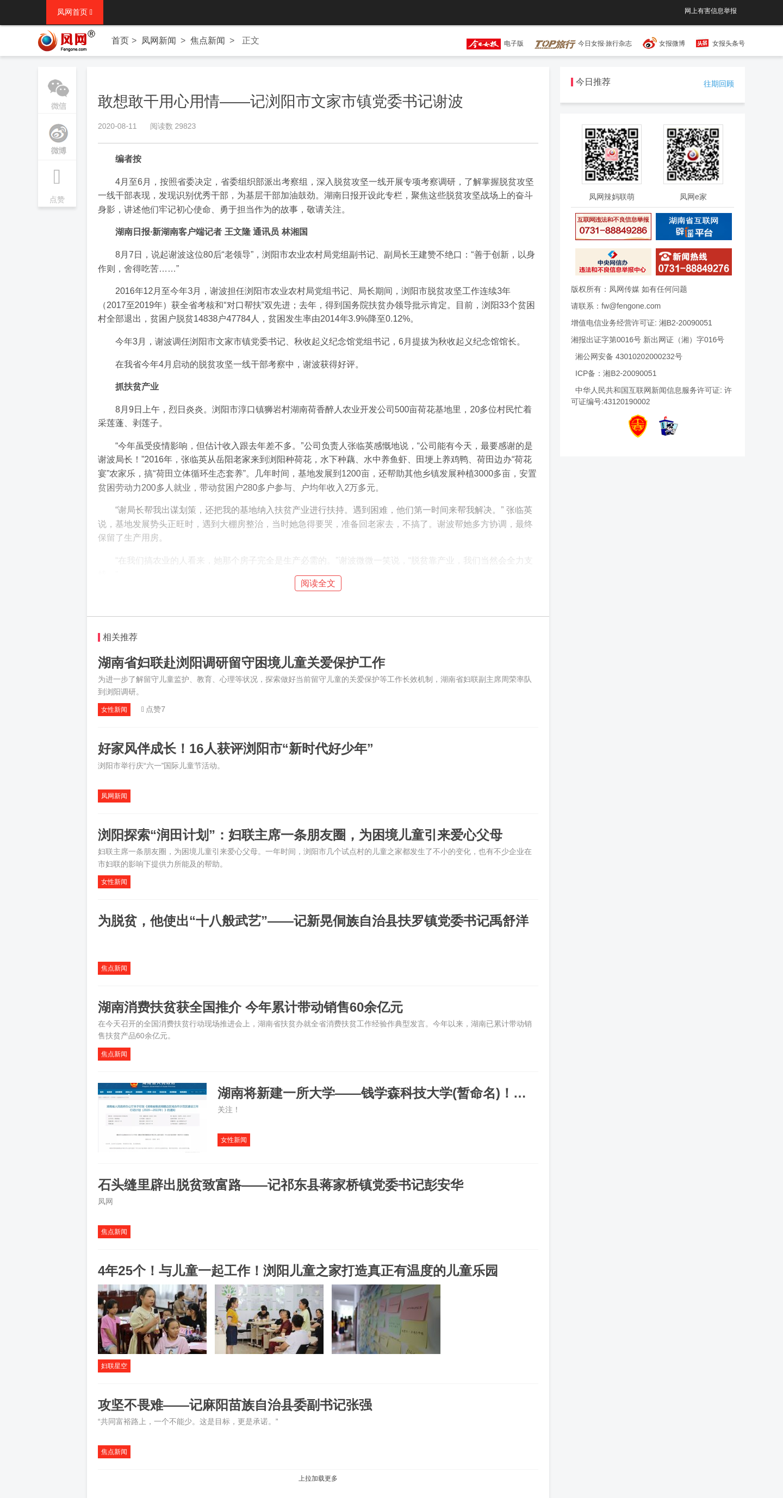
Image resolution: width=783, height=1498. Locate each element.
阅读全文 (318, 583)
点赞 (57, 182)
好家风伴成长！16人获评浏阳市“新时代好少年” (236, 748)
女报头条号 (728, 43)
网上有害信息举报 (711, 11)
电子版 (490, 43)
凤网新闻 (158, 40)
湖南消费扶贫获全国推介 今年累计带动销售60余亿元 (250, 1007)
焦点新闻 (207, 40)
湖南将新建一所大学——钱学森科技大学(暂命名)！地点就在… (398, 1093)
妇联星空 (114, 1366)
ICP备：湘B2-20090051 (615, 373)
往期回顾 (719, 83)
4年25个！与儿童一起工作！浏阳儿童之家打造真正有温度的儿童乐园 (298, 1270)
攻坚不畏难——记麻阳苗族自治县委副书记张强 (235, 1404)
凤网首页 (74, 12)
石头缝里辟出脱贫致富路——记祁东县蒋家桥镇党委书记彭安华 (280, 1184)
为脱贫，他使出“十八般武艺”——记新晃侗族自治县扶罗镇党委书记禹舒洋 (313, 920)
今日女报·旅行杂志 (583, 43)
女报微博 (672, 43)
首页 (120, 40)
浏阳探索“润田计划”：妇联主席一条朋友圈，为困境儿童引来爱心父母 (300, 835)
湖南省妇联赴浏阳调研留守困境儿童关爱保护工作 (241, 662)
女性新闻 (114, 709)
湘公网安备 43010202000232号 (628, 356)
